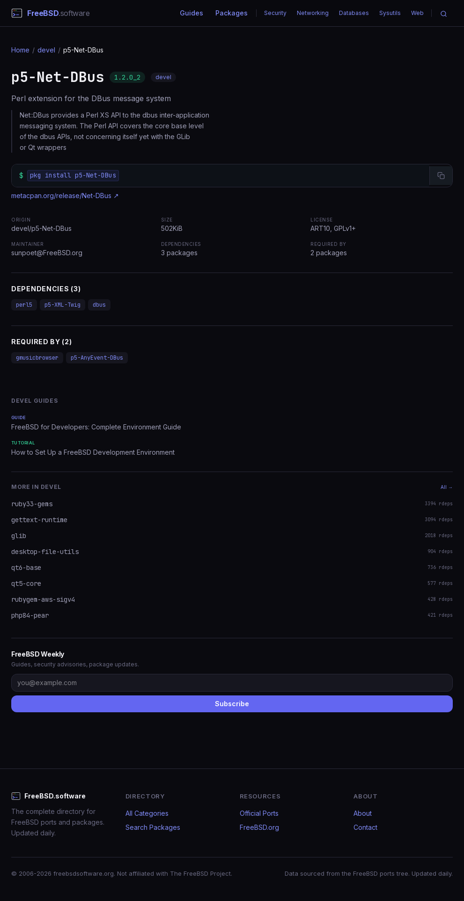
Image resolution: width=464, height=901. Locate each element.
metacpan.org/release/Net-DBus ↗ (65, 195)
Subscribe (232, 704)
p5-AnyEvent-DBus (97, 358)
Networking (313, 12)
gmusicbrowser (37, 358)
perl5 (24, 305)
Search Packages (152, 827)
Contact (365, 827)
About (363, 813)
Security (275, 12)
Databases (354, 12)
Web (417, 12)
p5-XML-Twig (62, 305)
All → (447, 487)
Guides (191, 13)
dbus (99, 305)
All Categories (147, 813)
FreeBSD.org (259, 827)
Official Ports (259, 813)
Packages (231, 13)
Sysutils (390, 12)
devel (46, 50)
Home (20, 50)
